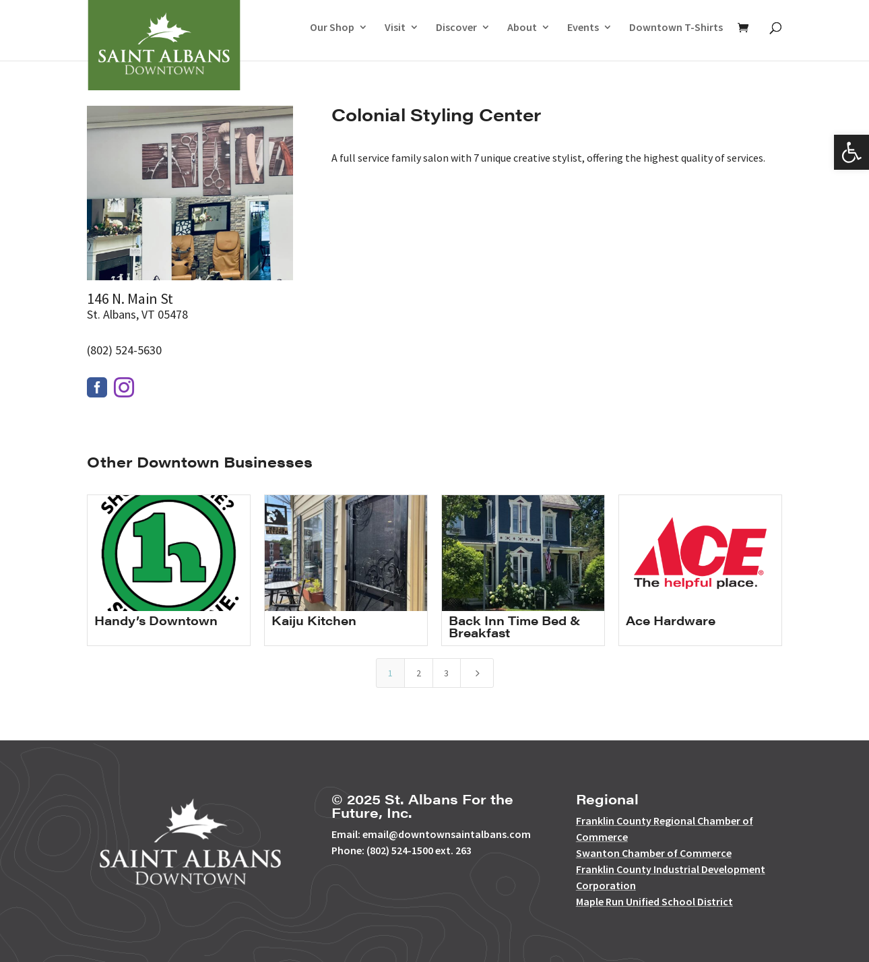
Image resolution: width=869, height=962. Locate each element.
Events (583, 28)
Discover (456, 28)
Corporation (606, 885)
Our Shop (332, 28)
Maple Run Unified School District (654, 901)
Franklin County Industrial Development (670, 869)
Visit (395, 28)
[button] (851, 152)
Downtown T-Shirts (676, 28)
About (522, 28)
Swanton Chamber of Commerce (654, 853)
